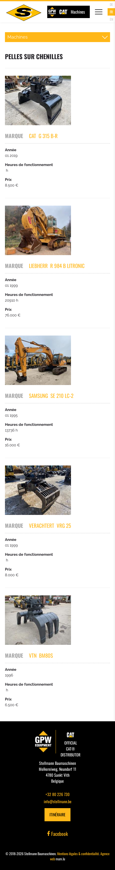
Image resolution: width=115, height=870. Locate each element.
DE (111, 4)
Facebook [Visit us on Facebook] (57, 833)
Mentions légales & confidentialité (78, 853)
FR (111, 11)
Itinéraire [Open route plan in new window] (57, 815)
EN (111, 19)
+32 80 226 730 (57, 794)
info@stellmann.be (57, 801)
